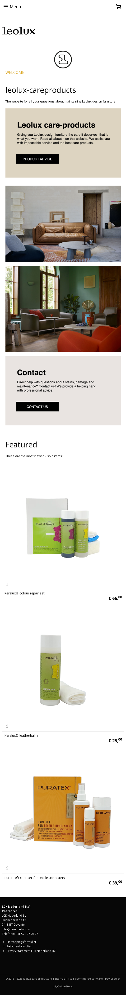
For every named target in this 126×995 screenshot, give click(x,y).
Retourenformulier (19, 946)
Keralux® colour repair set (24, 593)
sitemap (60, 978)
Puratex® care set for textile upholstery (34, 877)
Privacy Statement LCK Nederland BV (31, 951)
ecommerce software (89, 978)
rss (70, 978)
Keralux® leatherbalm (21, 735)
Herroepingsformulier (21, 942)
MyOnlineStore (63, 986)
